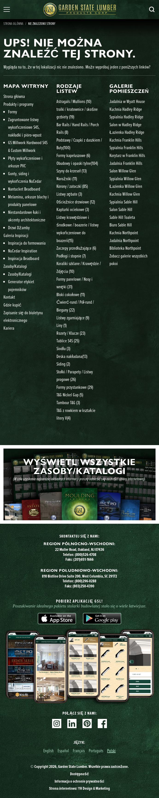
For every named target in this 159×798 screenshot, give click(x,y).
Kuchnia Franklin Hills (125, 140)
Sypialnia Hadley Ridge (126, 116)
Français (79, 750)
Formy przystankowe (74, 387)
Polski (111, 750)
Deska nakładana (71, 356)
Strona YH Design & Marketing (79, 788)
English (48, 750)
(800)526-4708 (85, 555)
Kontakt (9, 297)
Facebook (102, 723)
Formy (12, 111)
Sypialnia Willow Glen (125, 178)
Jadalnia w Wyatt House (127, 101)
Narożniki (66, 178)
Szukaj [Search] (152, 9)
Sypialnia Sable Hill (123, 201)
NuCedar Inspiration (22, 250)
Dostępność (79, 774)
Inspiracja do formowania (27, 243)
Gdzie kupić (12, 304)
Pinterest (87, 723)
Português (96, 750)
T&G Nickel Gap (69, 394)
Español (63, 750)
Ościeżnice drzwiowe (75, 201)
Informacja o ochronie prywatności (79, 781)
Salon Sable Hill (120, 209)
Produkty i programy (18, 104)
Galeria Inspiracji (15, 235)
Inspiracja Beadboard (23, 258)
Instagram (56, 723)
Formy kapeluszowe (73, 155)
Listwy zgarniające (72, 317)
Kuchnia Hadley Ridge (125, 109)
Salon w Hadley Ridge (125, 124)
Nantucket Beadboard (24, 189)
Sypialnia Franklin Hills (126, 147)
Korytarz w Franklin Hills (127, 155)
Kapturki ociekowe (72, 209)
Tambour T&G (68, 402)
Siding (63, 363)
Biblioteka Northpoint (125, 248)
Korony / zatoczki (72, 186)
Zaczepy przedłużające (76, 248)
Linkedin (72, 723)
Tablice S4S (67, 340)
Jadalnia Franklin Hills (125, 163)
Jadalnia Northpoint (124, 240)
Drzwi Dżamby (19, 227)
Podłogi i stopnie (71, 255)
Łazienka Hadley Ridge (126, 132)
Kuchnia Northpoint (123, 232)
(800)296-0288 (85, 581)
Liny (61, 325)
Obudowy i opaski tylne (77, 163)
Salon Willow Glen (122, 170)
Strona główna (14, 96)
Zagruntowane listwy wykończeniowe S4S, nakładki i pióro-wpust (24, 127)
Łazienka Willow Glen (125, 186)
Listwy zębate (69, 194)
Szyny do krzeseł (71, 170)
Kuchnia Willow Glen (124, 194)
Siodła (63, 348)
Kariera (8, 328)
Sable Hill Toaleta (122, 217)
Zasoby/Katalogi (15, 266)
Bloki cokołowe (70, 294)
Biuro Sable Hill (120, 224)
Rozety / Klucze (70, 333)
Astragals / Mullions (73, 101)
